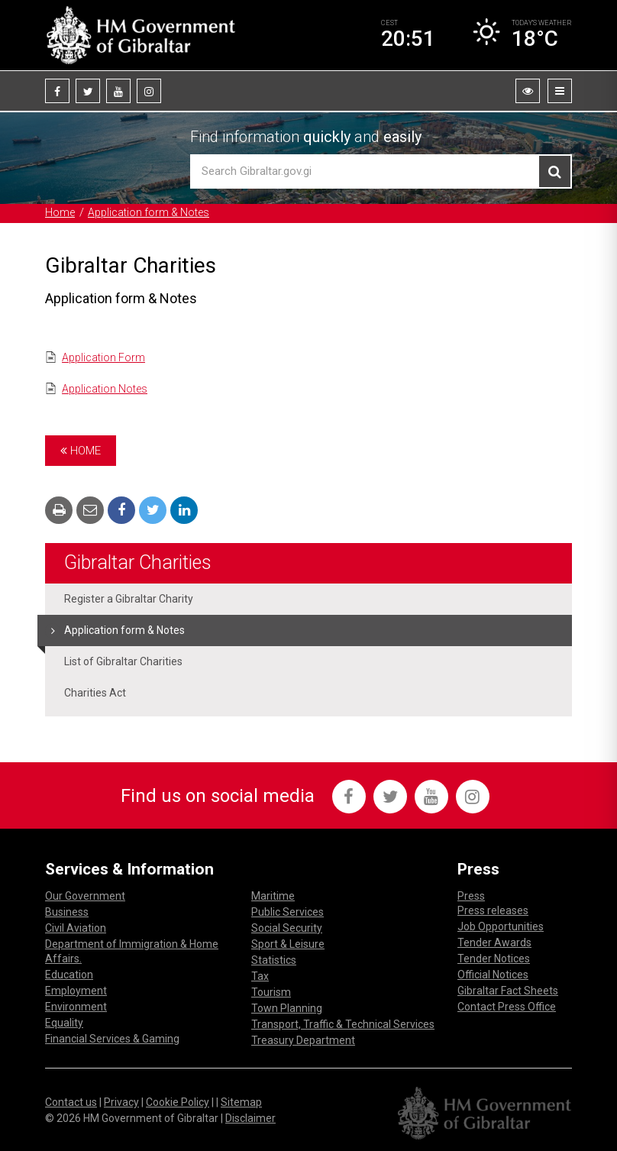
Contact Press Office (506, 1007)
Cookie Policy (177, 1102)
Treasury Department (303, 1040)
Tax (260, 976)
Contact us (71, 1102)
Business (67, 912)
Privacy (121, 1102)
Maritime (273, 896)
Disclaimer (250, 1118)
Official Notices (492, 974)
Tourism (271, 992)
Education (69, 974)
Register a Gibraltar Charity (128, 599)
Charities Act (95, 693)
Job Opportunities (500, 926)
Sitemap (241, 1102)
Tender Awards (494, 942)
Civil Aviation (75, 928)
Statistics (273, 960)
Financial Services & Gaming (112, 1039)
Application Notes (104, 389)
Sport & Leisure (288, 944)
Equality (64, 1023)
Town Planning (286, 1008)
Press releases (492, 910)
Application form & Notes (148, 212)
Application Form (103, 357)
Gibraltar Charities (138, 562)
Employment (76, 990)
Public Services (287, 912)
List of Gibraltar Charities (123, 661)
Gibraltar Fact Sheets (507, 990)
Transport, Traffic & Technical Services (342, 1024)
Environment (76, 1007)
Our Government (85, 896)
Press (471, 896)
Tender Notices (493, 958)
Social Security (286, 928)
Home (60, 212)
